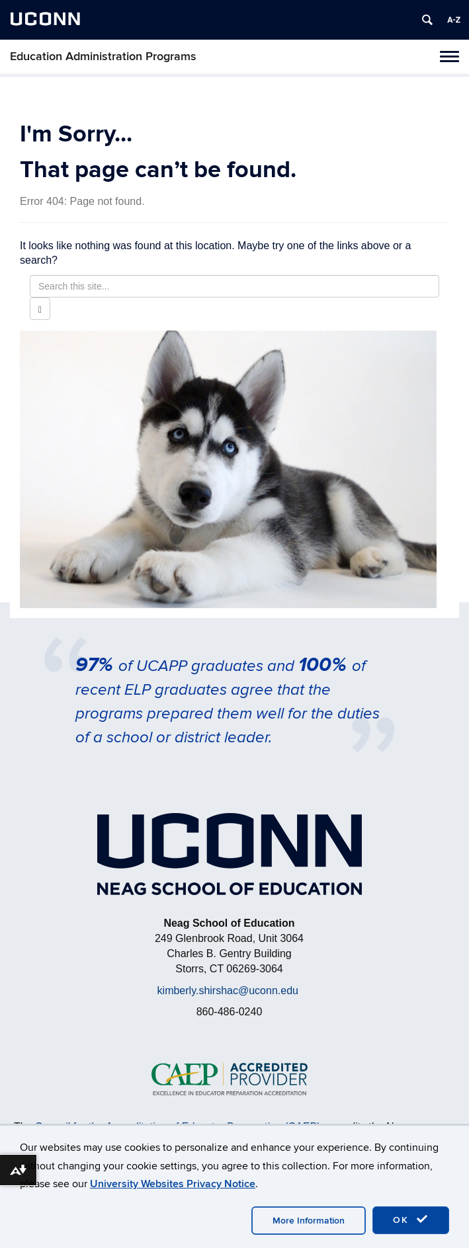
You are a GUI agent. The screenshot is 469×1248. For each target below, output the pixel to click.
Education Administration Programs (103, 56)
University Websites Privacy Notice (172, 1183)
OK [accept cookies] (411, 1220)
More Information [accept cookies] (309, 1220)
